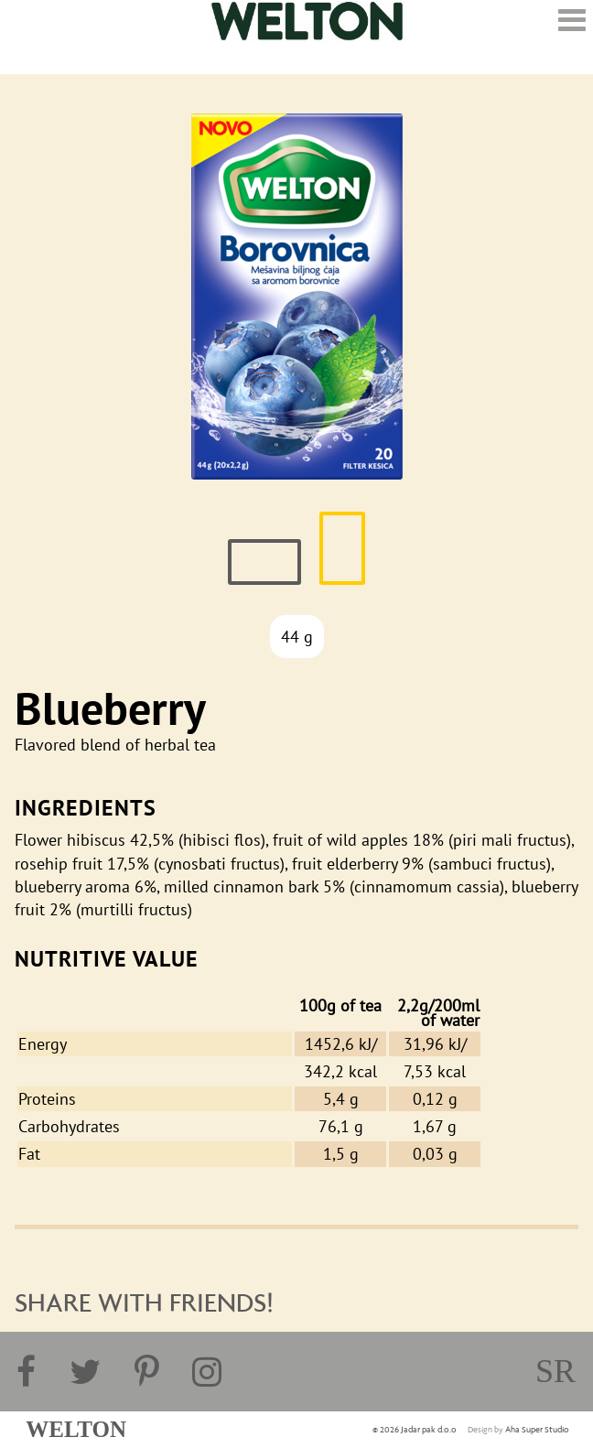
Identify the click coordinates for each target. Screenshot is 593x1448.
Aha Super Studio (537, 1429)
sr (555, 1371)
